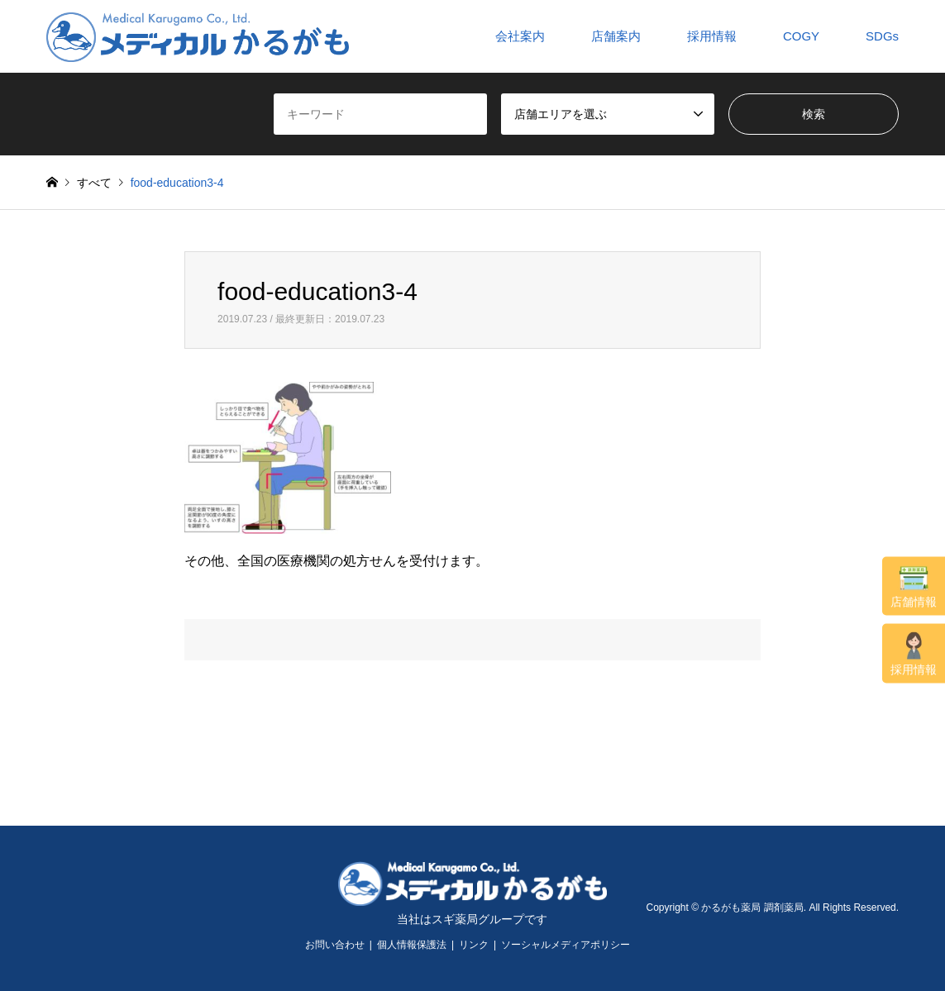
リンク (474, 945)
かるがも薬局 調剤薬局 (752, 907)
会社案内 (520, 36)
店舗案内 (616, 36)
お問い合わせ (335, 945)
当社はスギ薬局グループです (472, 919)
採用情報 (913, 654)
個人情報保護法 (411, 945)
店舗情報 (913, 586)
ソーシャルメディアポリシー (565, 945)
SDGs (882, 36)
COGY (801, 36)
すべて (94, 182)
